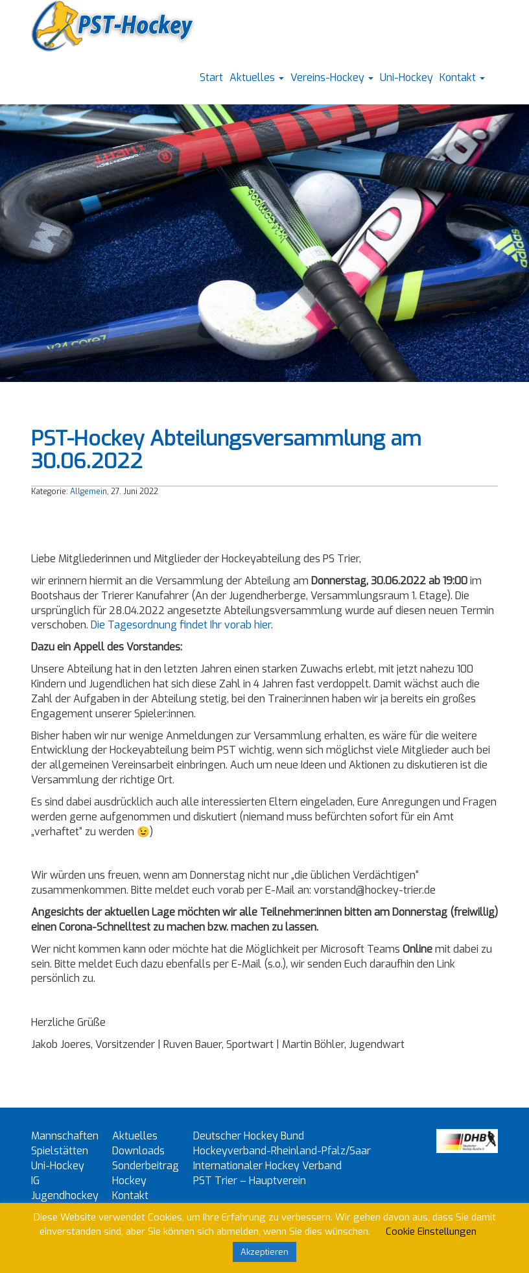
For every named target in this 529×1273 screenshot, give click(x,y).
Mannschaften (65, 1136)
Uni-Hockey (406, 77)
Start (211, 77)
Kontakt (462, 77)
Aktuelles (256, 77)
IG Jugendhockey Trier (65, 1195)
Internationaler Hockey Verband (267, 1165)
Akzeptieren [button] (264, 1251)
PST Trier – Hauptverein (249, 1180)
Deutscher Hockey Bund (248, 1136)
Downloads (138, 1151)
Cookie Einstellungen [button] (431, 1231)
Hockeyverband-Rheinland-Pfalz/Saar (282, 1151)
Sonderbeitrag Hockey (145, 1173)
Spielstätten (59, 1151)
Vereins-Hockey (331, 77)
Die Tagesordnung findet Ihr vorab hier (181, 625)
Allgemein (88, 491)
